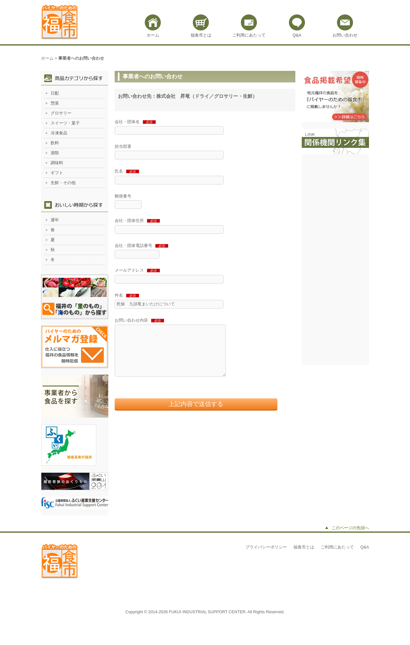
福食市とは (201, 35)
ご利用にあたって (249, 35)
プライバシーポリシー (266, 547)
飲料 (55, 142)
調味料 (57, 162)
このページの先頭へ (350, 527)
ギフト (57, 172)
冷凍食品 (59, 133)
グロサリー (61, 113)
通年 (55, 219)
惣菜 (55, 103)
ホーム (153, 35)
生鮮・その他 (63, 182)
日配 (55, 93)
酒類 (55, 152)
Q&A (296, 35)
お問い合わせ (344, 35)
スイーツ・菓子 (65, 123)
